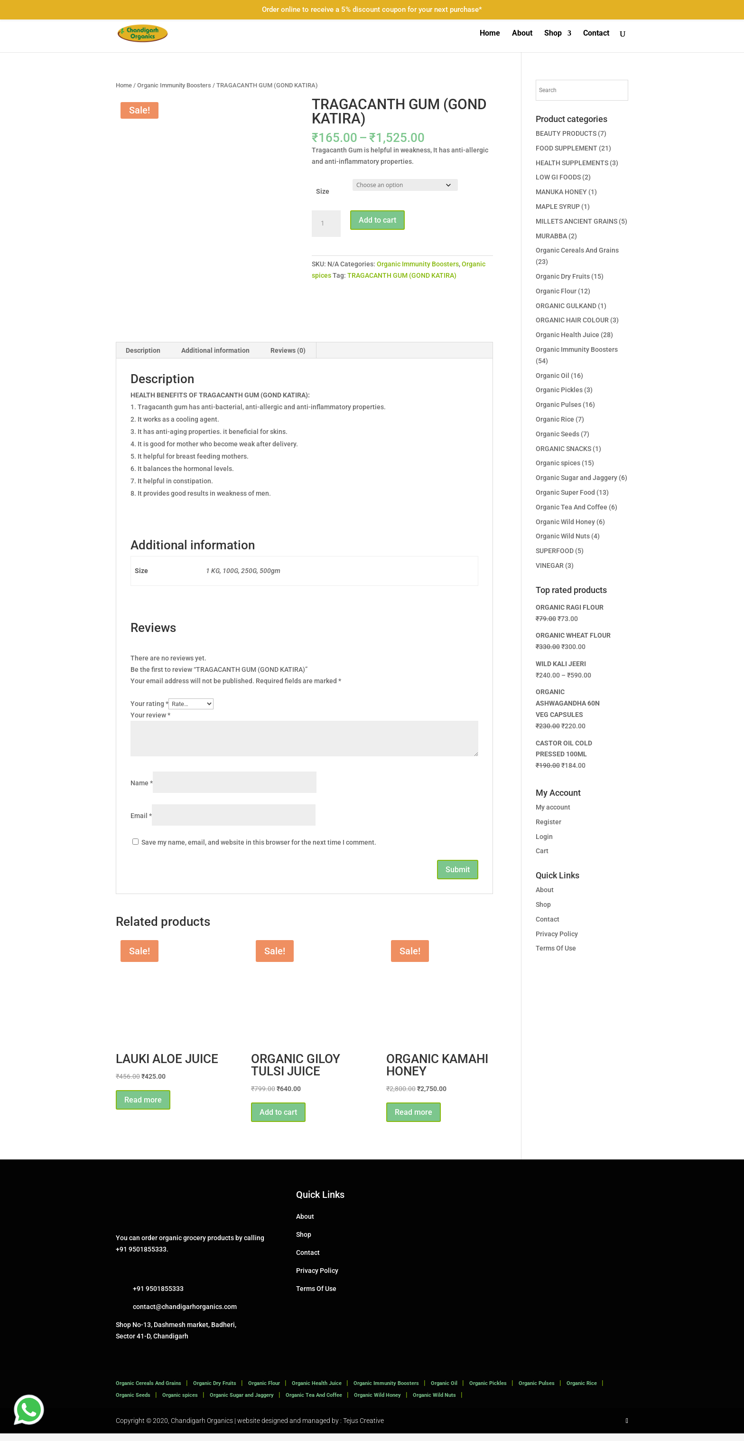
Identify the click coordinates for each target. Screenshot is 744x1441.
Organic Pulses (558, 404)
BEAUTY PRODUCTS (566, 133)
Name (141, 790)
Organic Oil (552, 375)
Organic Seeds (557, 434)
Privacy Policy (557, 934)
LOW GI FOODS (558, 177)
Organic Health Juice (567, 335)
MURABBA (551, 236)
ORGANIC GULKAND (566, 306)
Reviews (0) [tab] (288, 357)
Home (490, 34)
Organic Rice (555, 419)
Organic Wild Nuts (563, 536)
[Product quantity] (326, 223)
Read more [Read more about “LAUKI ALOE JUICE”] (143, 1106)
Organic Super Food (565, 492)
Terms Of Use (556, 948)
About (522, 34)
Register (548, 822)
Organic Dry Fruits (563, 276)
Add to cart (377, 220)
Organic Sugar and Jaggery (576, 477)
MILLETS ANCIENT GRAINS (576, 221)
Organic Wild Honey (565, 522)
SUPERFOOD (555, 551)
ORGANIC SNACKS (563, 448)
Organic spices (558, 463)
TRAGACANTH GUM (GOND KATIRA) (401, 275)
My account (553, 807)
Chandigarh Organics (202, 1428)
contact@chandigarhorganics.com (185, 1314)
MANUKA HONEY (561, 192)
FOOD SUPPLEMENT (566, 148)
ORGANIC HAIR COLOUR (572, 320)
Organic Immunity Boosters (174, 85)
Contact (596, 34)
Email (141, 823)
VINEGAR (550, 565)
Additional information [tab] (215, 357)
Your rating (149, 711)
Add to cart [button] (278, 1119)
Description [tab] (143, 357)
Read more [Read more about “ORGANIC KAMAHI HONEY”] (413, 1119)
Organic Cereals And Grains (577, 250)
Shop (553, 34)
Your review (150, 722)
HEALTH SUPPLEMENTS (572, 163)
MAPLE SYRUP (558, 206)
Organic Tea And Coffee (571, 507)
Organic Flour (556, 291)
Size (322, 191)
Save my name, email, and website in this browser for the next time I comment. (258, 850)
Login (544, 836)
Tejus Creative (363, 1428)
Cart (542, 851)
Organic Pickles (559, 390)
